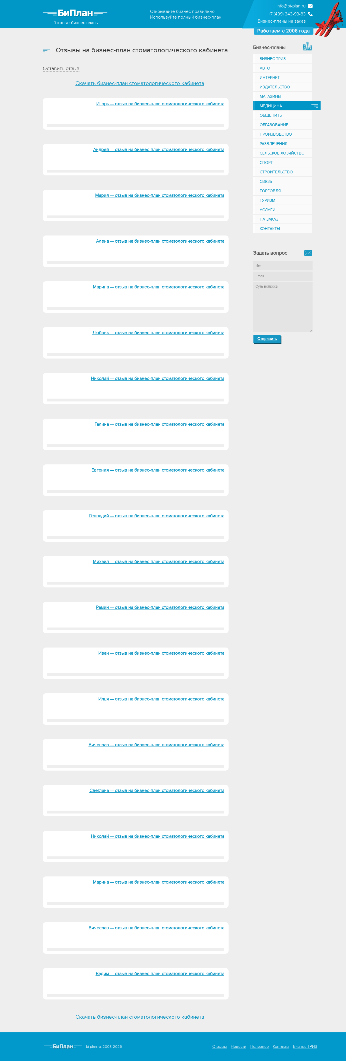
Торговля (270, 191)
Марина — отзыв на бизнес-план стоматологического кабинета (158, 287)
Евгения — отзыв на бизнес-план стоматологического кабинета (157, 470)
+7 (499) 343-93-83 (287, 14)
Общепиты (271, 115)
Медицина (271, 106)
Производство (276, 134)
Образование (274, 124)
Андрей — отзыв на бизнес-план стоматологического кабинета (158, 150)
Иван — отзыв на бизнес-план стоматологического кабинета (161, 653)
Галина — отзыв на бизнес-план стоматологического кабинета (159, 424)
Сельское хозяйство (282, 153)
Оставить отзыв (61, 69)
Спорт (266, 162)
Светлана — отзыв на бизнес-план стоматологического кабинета (156, 790)
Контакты (270, 228)
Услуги (267, 209)
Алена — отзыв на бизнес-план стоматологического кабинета (160, 241)
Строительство (276, 172)
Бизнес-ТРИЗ (273, 58)
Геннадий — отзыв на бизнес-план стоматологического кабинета (156, 516)
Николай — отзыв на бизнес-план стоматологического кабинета (157, 378)
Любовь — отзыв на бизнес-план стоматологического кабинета (158, 333)
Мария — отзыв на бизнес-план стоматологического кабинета (159, 195)
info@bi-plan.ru (291, 6)
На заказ (269, 219)
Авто (265, 68)
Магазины (270, 96)
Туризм (267, 200)
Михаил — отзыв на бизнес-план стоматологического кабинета (158, 562)
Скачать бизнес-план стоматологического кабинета (139, 83)
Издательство (275, 87)
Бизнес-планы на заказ (282, 21)
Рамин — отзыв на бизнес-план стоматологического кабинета (160, 607)
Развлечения (273, 143)
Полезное (259, 1046)
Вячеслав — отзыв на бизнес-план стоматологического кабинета (156, 745)
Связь (266, 181)
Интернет (270, 77)
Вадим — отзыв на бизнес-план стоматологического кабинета (160, 974)
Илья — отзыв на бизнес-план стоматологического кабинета (161, 699)
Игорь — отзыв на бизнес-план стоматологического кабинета (160, 104)
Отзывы (219, 1046)
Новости (238, 1046)
